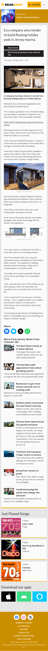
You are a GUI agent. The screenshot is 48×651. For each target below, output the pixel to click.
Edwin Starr (26, 570)
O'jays (24, 527)
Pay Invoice (24, 626)
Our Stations (24, 639)
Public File (24, 632)
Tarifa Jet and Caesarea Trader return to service (28, 453)
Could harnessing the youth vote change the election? (28, 492)
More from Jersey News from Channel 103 (24, 53)
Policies (24, 629)
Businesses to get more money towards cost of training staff (28, 386)
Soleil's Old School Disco (27, 17)
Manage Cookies (24, 623)
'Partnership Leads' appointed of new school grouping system (28, 367)
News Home (13, 48)
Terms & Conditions (24, 636)
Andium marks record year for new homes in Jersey (29, 404)
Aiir (23, 647)
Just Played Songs (15, 514)
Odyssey (25, 551)
